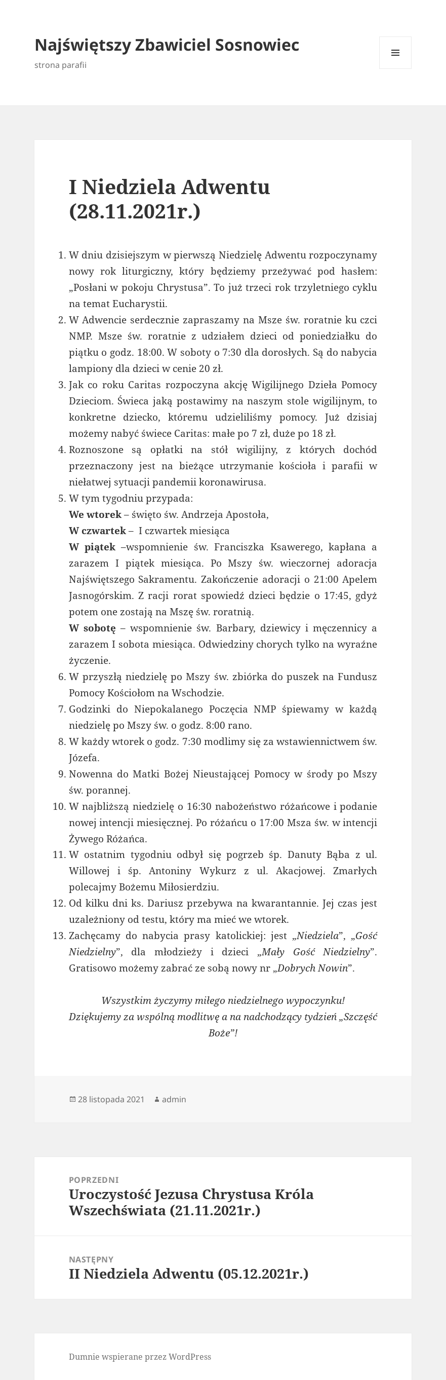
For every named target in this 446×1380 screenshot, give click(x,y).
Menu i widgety (396, 68)
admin (174, 1099)
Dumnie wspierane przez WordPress (140, 1356)
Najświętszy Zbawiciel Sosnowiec (166, 44)
